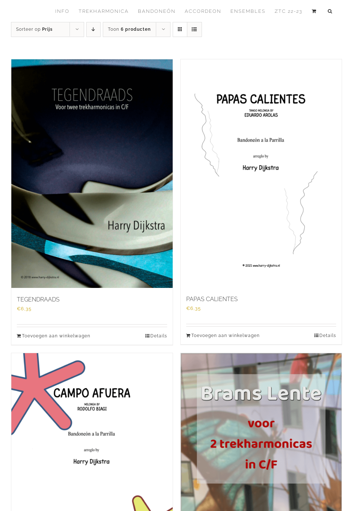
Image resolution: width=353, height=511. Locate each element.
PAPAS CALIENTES (212, 299)
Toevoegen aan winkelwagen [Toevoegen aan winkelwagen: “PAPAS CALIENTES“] (225, 335)
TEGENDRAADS (38, 299)
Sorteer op (34, 29)
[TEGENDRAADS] (92, 173)
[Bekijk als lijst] (194, 29)
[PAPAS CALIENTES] (261, 173)
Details (158, 335)
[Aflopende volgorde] (93, 29)
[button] (330, 11)
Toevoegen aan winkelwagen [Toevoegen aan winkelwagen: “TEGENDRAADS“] (56, 335)
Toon (129, 29)
